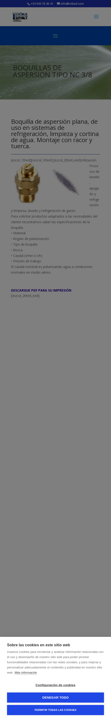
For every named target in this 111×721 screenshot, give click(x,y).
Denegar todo (55, 697)
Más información (26, 672)
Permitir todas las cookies (56, 710)
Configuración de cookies (56, 685)
